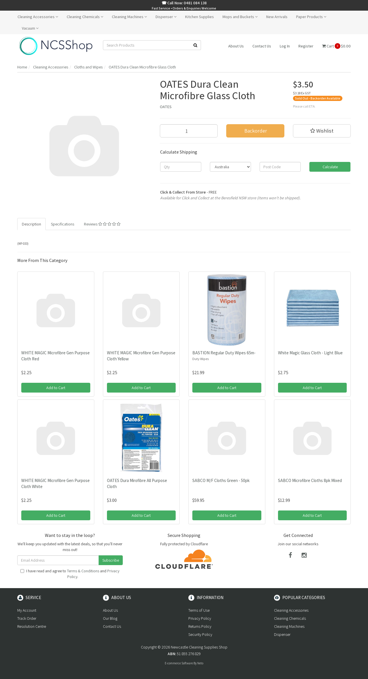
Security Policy (200, 634)
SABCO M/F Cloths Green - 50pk (221, 480)
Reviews (102, 224)
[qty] (180, 167)
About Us (236, 46)
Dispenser (166, 16)
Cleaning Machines (129, 16)
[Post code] (280, 167)
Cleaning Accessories (38, 16)
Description (31, 224)
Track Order (26, 618)
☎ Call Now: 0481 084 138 (184, 2)
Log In (285, 46)
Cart (336, 46)
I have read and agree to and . (69, 573)
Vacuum (30, 28)
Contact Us (261, 46)
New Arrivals (277, 16)
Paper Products (311, 16)
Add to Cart (55, 387)
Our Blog (110, 618)
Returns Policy (199, 626)
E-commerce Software (179, 663)
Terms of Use (199, 610)
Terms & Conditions (83, 570)
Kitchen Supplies (199, 16)
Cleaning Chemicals (85, 16)
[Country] (230, 167)
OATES (166, 106)
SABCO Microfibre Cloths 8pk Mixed (310, 480)
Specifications (62, 224)
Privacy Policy (199, 618)
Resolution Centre (31, 626)
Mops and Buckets (240, 16)
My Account (26, 610)
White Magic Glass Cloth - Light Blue (310, 352)
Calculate (330, 166)
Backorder (255, 130)
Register (305, 46)
